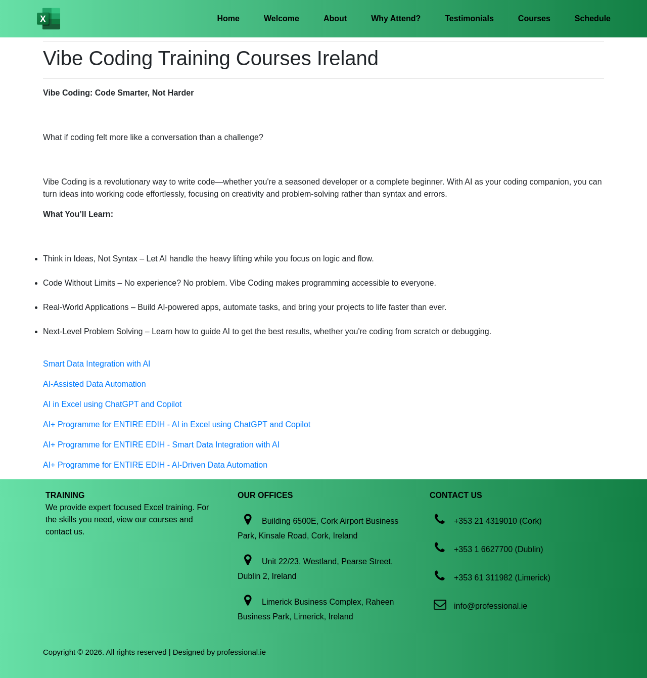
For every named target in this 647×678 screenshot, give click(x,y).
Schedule (593, 18)
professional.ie (241, 652)
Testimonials (469, 18)
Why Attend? (396, 18)
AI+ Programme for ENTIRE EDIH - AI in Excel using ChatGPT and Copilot (176, 424)
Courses (534, 18)
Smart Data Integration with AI (97, 363)
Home (228, 18)
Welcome (281, 18)
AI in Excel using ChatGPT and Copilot (112, 404)
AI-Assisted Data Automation (94, 384)
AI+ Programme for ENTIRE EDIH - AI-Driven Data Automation (155, 465)
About (335, 18)
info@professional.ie (490, 606)
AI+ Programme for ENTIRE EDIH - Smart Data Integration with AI (161, 444)
